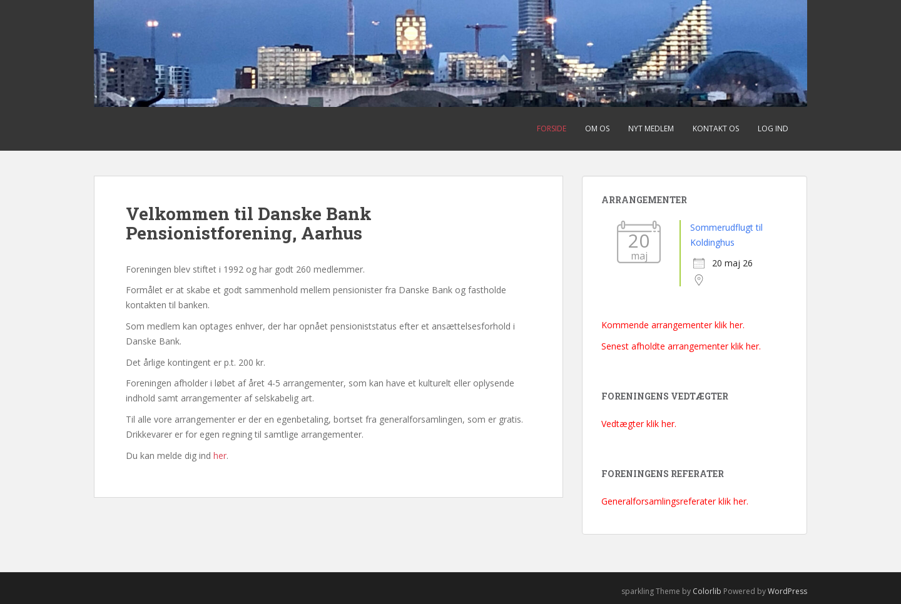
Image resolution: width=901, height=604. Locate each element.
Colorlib (707, 591)
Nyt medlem (651, 128)
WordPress (787, 591)
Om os (597, 128)
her (220, 455)
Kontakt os (716, 128)
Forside (551, 128)
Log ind (773, 128)
